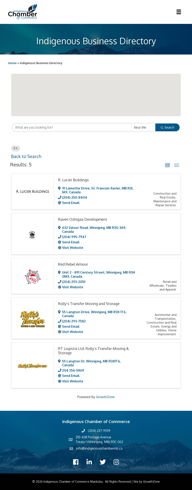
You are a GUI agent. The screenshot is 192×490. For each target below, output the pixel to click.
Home (12, 63)
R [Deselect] (16, 148)
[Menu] (179, 12)
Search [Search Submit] (167, 127)
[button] (59, 81)
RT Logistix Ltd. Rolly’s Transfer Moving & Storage (93, 350)
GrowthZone (105, 397)
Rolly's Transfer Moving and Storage (89, 303)
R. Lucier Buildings (73, 180)
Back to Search (26, 156)
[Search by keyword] (71, 127)
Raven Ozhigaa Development (82, 219)
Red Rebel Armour (73, 264)
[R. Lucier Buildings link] (32, 192)
